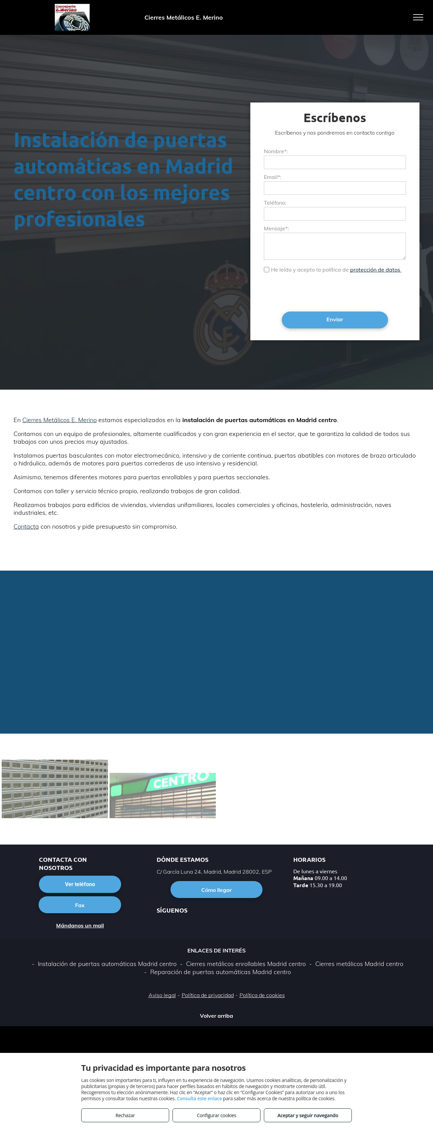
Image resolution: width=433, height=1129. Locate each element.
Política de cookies (262, 995)
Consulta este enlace (199, 1098)
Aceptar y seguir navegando (307, 1115)
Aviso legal (162, 995)
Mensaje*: (276, 228)
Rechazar (125, 1115)
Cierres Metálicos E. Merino (59, 420)
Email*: (272, 177)
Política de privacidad (208, 995)
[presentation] (315, 291)
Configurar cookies (216, 1115)
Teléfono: (275, 202)
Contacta (26, 526)
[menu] (418, 17)
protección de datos (376, 269)
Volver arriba (216, 1015)
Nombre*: (276, 151)
